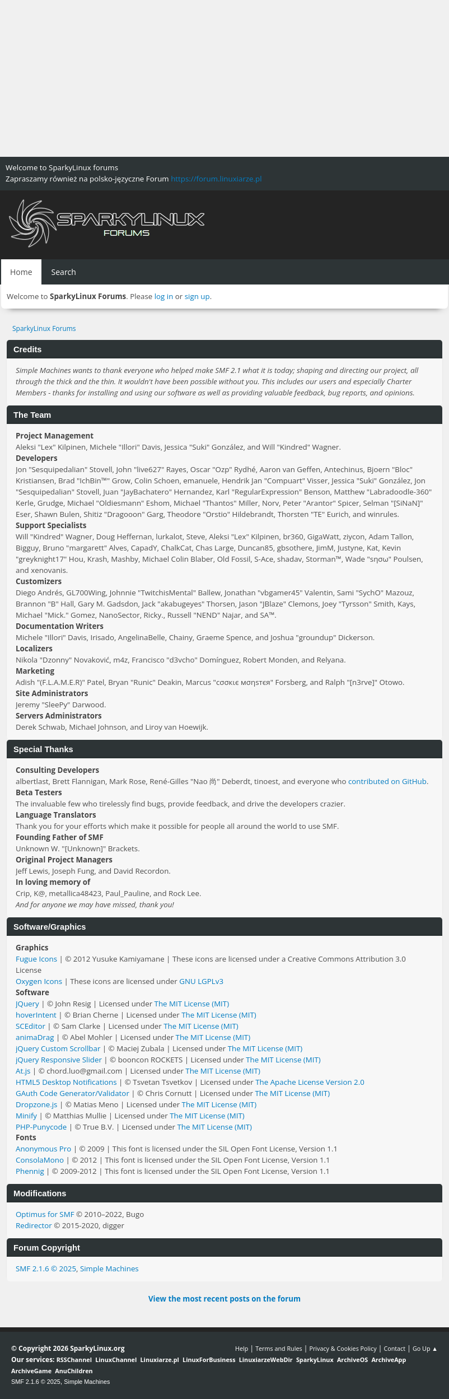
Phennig (30, 1171)
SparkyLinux (315, 1359)
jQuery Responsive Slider (59, 1060)
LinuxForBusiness (209, 1359)
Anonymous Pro (43, 1149)
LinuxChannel (116, 1359)
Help (241, 1348)
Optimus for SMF (45, 1214)
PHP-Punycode (41, 1127)
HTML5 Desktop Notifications (66, 1082)
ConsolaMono (40, 1160)
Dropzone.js (36, 1104)
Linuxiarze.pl (160, 1359)
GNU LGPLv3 (201, 981)
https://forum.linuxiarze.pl (216, 179)
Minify (26, 1116)
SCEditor (30, 1026)
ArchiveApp (388, 1359)
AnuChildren (73, 1371)
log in (164, 296)
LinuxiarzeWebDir (266, 1359)
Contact (394, 1348)
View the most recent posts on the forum (224, 1299)
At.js (23, 1071)
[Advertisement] (224, 78)
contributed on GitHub (387, 781)
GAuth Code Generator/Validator (72, 1093)
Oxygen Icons (39, 981)
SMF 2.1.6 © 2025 (46, 1268)
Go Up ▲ (425, 1348)
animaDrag (35, 1037)
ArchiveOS (352, 1359)
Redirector (34, 1225)
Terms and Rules (278, 1348)
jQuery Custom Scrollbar (58, 1048)
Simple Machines (109, 1268)
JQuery (27, 1004)
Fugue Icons (36, 959)
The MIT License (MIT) (192, 1004)
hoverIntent (36, 1015)
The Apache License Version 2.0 (309, 1082)
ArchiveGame (31, 1371)
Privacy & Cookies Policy (342, 1348)
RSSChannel (74, 1359)
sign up (197, 296)
